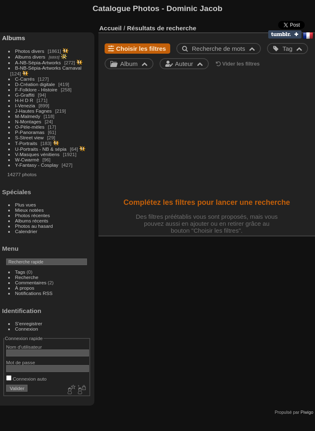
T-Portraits (26, 143)
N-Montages (28, 121)
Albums (13, 37)
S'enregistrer (28, 323)
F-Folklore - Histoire (36, 89)
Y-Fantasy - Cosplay (37, 165)
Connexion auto (26, 378)
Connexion (26, 328)
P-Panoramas (30, 132)
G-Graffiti (25, 95)
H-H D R (24, 100)
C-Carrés (25, 79)
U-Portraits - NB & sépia (41, 149)
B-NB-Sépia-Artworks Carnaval (48, 67)
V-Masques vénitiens (37, 154)
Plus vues (25, 204)
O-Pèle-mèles (30, 126)
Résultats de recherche (161, 28)
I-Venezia (25, 105)
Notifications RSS (34, 293)
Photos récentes (32, 215)
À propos (24, 287)
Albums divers (30, 56)
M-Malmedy (27, 116)
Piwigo (307, 412)
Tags (20, 271)
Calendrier (26, 231)
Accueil (110, 28)
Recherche (27, 277)
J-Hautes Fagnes (33, 110)
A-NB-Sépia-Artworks (38, 62)
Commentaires (31, 282)
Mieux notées (29, 210)
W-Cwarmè (27, 159)
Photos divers (29, 51)
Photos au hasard (34, 226)
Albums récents (31, 220)
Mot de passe (20, 362)
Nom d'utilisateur (24, 346)
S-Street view (29, 137)
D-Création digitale (35, 84)
